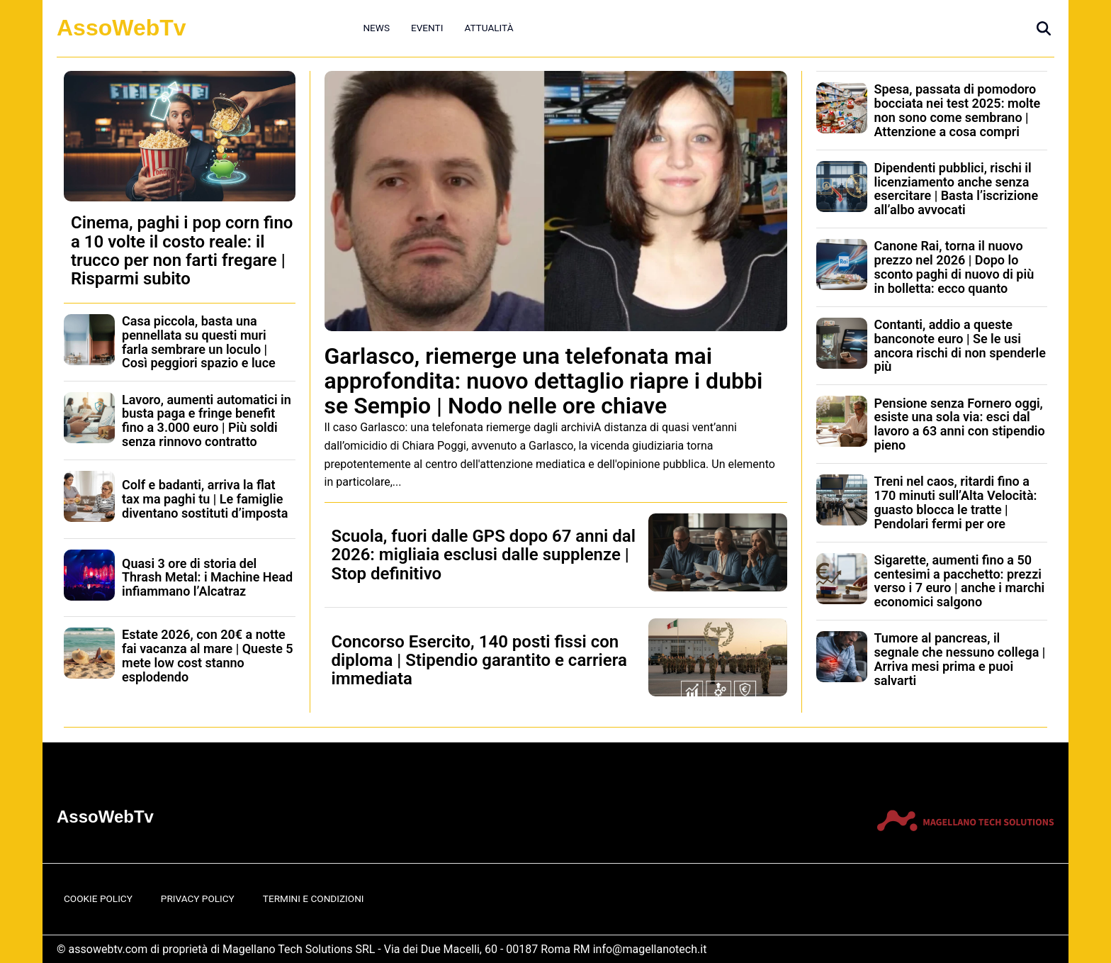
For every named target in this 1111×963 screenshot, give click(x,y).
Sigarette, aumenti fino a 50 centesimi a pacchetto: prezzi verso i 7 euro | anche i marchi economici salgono (959, 580)
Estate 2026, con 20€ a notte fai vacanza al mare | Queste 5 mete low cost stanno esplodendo (207, 655)
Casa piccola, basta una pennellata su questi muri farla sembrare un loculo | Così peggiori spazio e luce (199, 341)
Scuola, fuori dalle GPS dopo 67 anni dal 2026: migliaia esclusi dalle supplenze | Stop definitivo (484, 555)
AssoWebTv (121, 27)
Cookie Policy (98, 898)
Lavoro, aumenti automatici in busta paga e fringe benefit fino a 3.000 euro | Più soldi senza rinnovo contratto (206, 420)
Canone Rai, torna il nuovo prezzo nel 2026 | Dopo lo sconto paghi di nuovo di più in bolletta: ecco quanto (954, 266)
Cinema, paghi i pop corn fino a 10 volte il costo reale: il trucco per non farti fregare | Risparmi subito (182, 251)
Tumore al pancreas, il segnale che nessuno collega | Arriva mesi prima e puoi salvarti (960, 658)
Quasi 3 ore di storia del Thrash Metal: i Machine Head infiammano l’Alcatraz (207, 577)
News (376, 27)
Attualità (488, 27)
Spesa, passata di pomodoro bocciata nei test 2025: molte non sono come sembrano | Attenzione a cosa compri (957, 110)
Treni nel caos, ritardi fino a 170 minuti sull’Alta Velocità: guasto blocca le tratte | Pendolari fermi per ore (955, 502)
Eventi (427, 27)
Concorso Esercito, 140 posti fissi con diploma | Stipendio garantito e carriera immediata (479, 660)
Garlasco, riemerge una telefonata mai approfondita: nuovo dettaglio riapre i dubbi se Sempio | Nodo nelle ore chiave (544, 381)
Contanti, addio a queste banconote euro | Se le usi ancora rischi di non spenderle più (960, 345)
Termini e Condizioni (313, 898)
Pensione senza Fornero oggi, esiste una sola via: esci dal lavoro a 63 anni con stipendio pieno (959, 424)
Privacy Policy (198, 898)
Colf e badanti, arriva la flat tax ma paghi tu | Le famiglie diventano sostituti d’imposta (205, 499)
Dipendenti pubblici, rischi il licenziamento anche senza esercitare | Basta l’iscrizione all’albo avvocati (956, 188)
